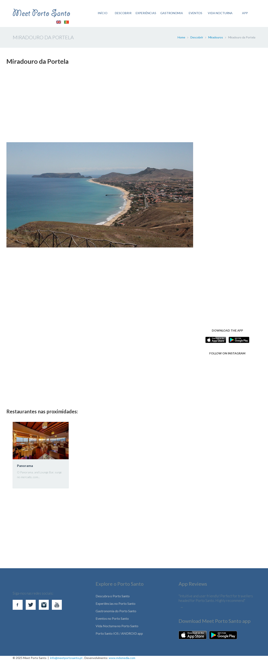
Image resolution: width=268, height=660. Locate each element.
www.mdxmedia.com (122, 658)
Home (181, 37)
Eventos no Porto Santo (112, 618)
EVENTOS (195, 13)
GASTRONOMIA (171, 13)
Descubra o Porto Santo (113, 596)
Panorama (25, 466)
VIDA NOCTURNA (220, 13)
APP (245, 13)
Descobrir (196, 37)
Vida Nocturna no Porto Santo (117, 626)
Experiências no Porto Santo (115, 603)
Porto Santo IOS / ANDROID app (119, 633)
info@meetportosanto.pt (66, 658)
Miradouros (215, 37)
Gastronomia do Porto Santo (116, 611)
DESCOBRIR (123, 13)
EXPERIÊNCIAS (146, 13)
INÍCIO (102, 13)
